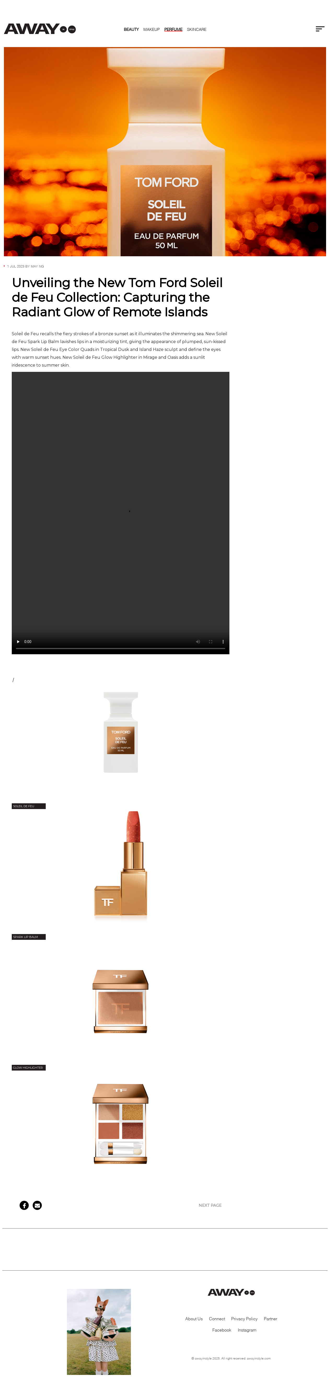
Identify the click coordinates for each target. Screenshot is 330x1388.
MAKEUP (151, 29)
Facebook (221, 1329)
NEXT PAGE (210, 1205)
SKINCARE (196, 29)
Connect (217, 1318)
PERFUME (173, 29)
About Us (194, 1318)
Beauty (131, 29)
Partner (270, 1318)
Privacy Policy (244, 1318)
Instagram (247, 1329)
